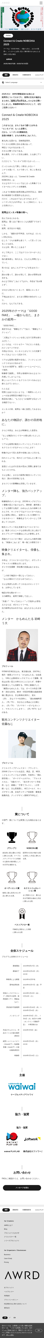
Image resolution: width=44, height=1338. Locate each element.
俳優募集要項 (26, 75)
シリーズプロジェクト (11, 1241)
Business (7, 1255)
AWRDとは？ (8, 1225)
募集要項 (15, 75)
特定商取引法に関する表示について (15, 1304)
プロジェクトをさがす (11, 1233)
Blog (5, 1229)
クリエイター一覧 (10, 1237)
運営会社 (7, 1308)
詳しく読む (10, 1335)
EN (15, 1318)
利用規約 (7, 1296)
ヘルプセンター (9, 1292)
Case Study (8, 1259)
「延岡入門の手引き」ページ (21, 101)
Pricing (6, 1262)
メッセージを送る (22, 1188)
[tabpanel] (22, 39)
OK (39, 1331)
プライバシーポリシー (11, 1300)
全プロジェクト (9, 1288)
